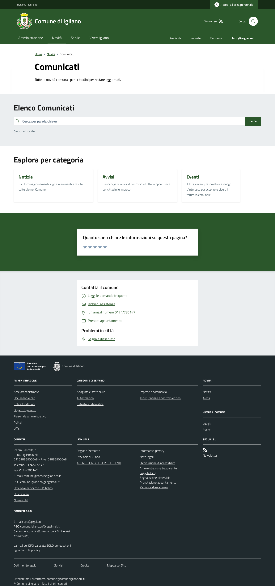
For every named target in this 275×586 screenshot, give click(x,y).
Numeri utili (21, 500)
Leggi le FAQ (148, 473)
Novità (57, 37)
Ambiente (175, 38)
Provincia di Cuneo (88, 457)
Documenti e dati (24, 398)
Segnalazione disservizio (155, 477)
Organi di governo (25, 410)
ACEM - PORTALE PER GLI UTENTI (99, 463)
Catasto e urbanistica (90, 404)
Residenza (216, 38)
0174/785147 (35, 465)
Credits (84, 565)
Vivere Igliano (99, 37)
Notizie (207, 392)
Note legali (147, 457)
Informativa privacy (152, 450)
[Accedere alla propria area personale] (234, 4)
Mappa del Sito (116, 565)
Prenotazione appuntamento (158, 482)
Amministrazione (30, 37)
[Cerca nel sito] (252, 21)
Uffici (17, 428)
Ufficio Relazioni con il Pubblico (33, 488)
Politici (18, 422)
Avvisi (206, 398)
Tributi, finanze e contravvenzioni (160, 398)
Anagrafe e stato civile (91, 392)
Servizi (75, 37)
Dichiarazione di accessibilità (157, 463)
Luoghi (207, 423)
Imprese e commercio (153, 392)
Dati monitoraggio (25, 565)
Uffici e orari (21, 494)
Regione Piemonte (27, 4)
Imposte (196, 38)
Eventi (207, 429)
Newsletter (210, 455)
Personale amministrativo (30, 416)
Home (38, 54)
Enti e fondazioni (24, 404)
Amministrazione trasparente (158, 468)
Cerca (253, 121)
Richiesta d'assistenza (154, 487)
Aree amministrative (27, 392)
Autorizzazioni (85, 398)
